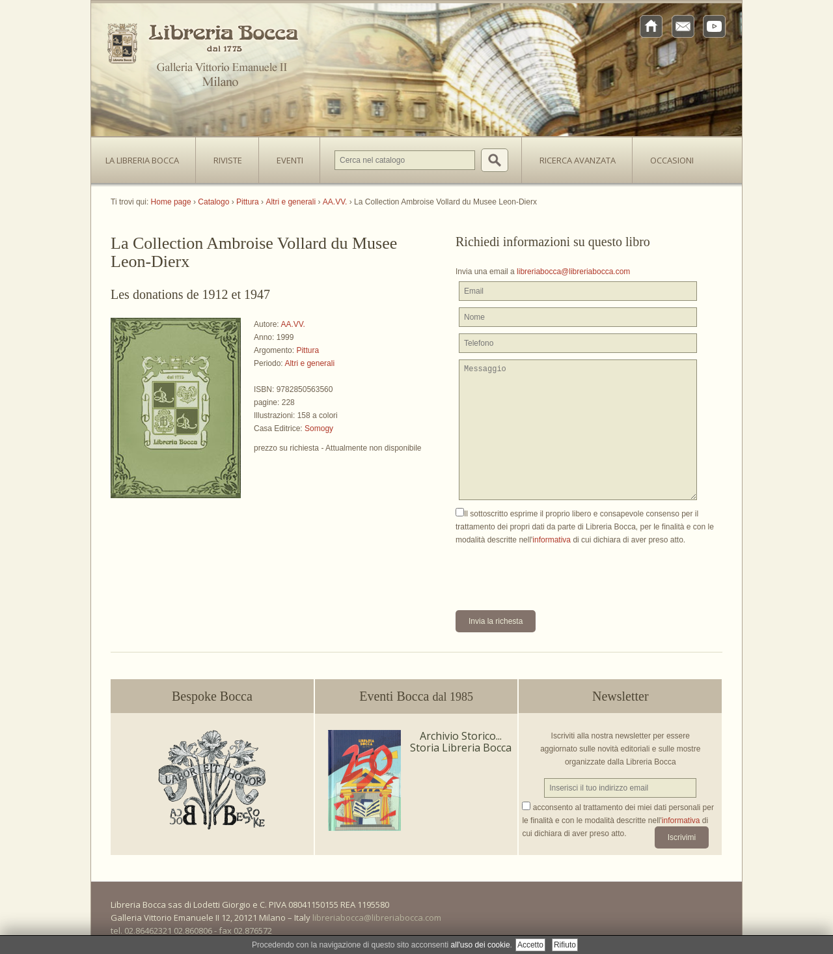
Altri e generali (309, 363)
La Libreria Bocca (147, 156)
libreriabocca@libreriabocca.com (573, 271)
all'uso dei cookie (480, 944)
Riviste (224, 156)
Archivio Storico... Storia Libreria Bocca (461, 742)
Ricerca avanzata (577, 160)
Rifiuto (565, 944)
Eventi (290, 160)
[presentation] (554, 571)
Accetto (530, 944)
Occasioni (672, 160)
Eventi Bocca (416, 696)
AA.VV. (292, 324)
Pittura (307, 350)
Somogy (319, 428)
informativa (551, 539)
